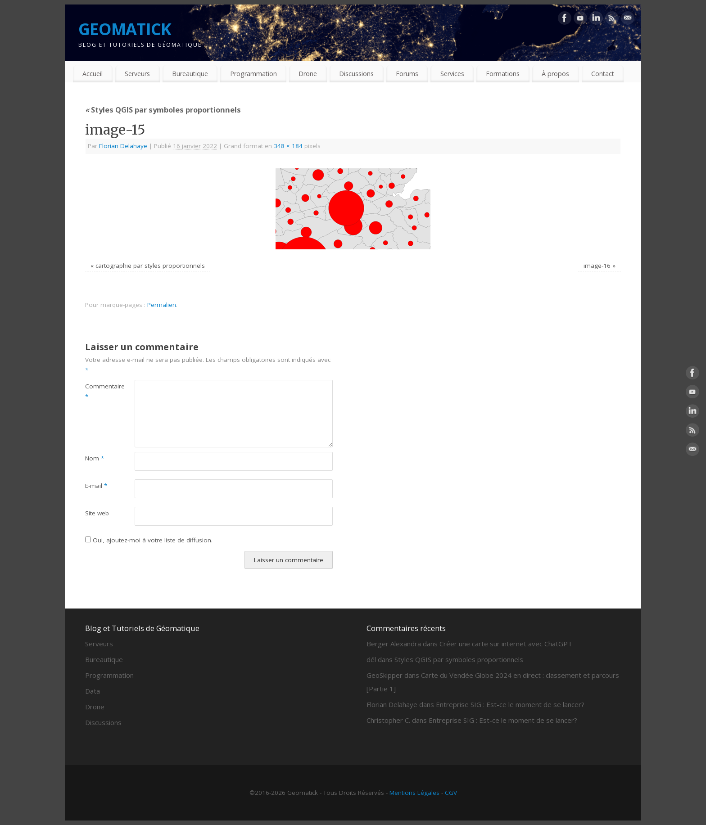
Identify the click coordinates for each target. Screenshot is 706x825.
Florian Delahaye (123, 146)
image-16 (597, 265)
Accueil (92, 73)
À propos (555, 73)
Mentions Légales (414, 793)
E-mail (96, 486)
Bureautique (190, 73)
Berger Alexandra (394, 643)
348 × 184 (288, 146)
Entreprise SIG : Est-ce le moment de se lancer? (510, 704)
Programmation (253, 73)
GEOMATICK (125, 29)
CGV (451, 793)
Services (452, 73)
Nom (94, 458)
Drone (308, 73)
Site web (97, 513)
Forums (407, 73)
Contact (602, 73)
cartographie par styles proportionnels (150, 265)
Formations (503, 73)
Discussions (356, 73)
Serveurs (137, 73)
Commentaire (97, 391)
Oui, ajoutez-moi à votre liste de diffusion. (149, 540)
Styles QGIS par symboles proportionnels (163, 109)
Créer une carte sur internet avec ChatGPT (505, 643)
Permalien (161, 305)
